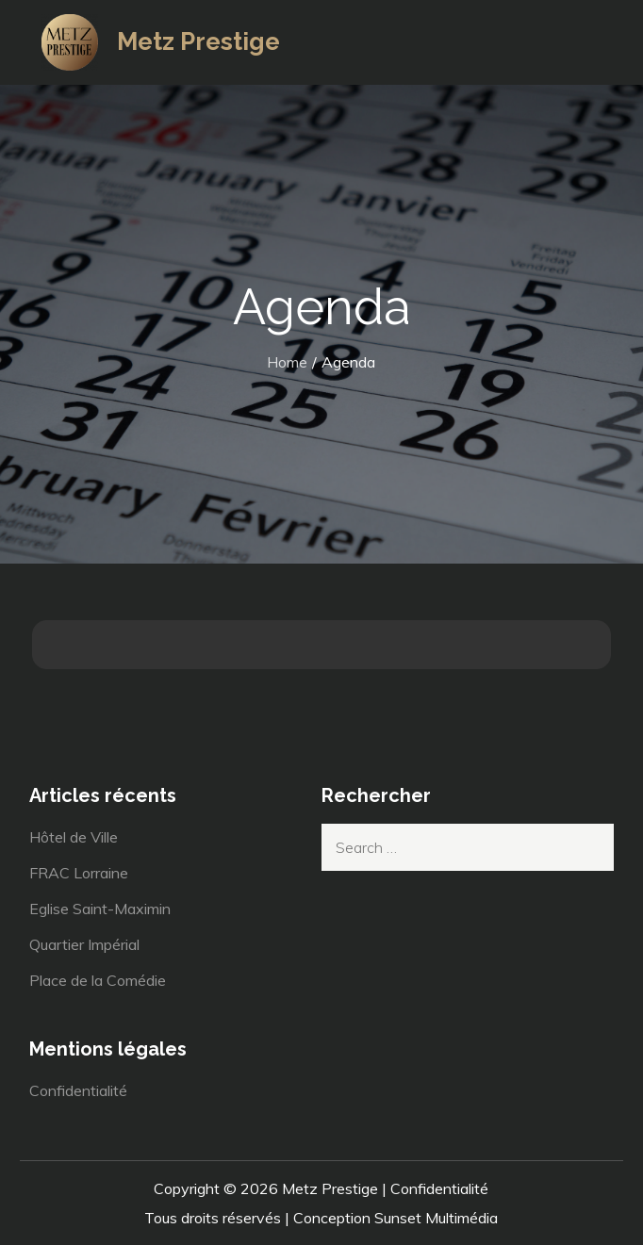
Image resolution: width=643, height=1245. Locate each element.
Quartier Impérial (84, 944)
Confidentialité (78, 1090)
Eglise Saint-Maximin (100, 908)
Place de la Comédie (97, 980)
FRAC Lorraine (78, 872)
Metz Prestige (198, 41)
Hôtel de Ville (73, 836)
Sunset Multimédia (436, 1217)
